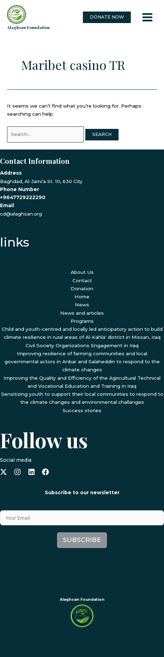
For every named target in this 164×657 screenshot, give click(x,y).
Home (82, 296)
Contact (82, 280)
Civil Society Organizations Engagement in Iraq (82, 345)
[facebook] (45, 471)
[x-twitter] (3, 471)
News (82, 304)
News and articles (82, 313)
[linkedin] (31, 471)
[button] (107, 17)
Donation (82, 288)
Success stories (82, 410)
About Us (82, 272)
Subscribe (82, 540)
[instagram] (17, 471)
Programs (82, 321)
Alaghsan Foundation (28, 27)
